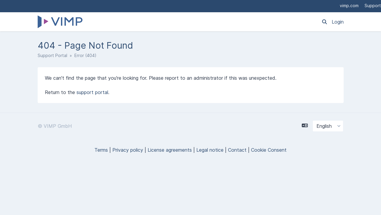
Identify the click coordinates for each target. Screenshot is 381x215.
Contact (237, 150)
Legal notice (210, 150)
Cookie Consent (269, 150)
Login (338, 22)
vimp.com (349, 5)
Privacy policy (127, 150)
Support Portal (52, 55)
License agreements (170, 150)
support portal (92, 92)
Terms (101, 150)
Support (373, 5)
